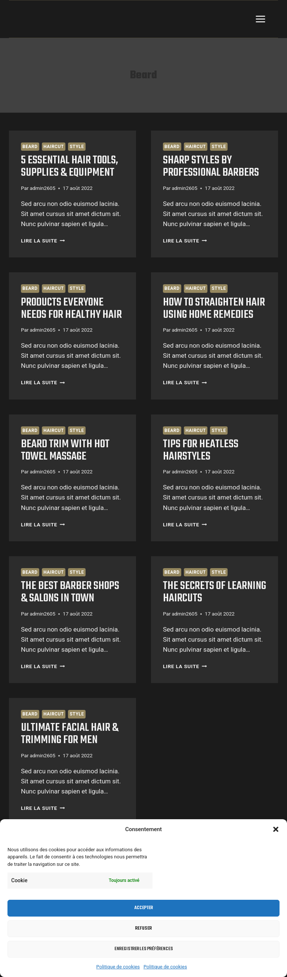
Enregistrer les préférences (143, 949)
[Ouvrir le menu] (260, 18)
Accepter (144, 908)
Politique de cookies (118, 967)
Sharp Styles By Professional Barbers (211, 166)
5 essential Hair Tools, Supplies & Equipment (69, 166)
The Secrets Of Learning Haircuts (214, 592)
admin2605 (42, 188)
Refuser (143, 928)
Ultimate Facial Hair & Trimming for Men (69, 734)
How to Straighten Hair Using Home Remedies (214, 309)
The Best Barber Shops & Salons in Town (70, 592)
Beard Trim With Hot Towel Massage (65, 450)
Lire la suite (43, 241)
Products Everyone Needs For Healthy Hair (71, 309)
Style (77, 146)
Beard (30, 146)
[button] (276, 829)
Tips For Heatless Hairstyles (200, 450)
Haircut (53, 146)
